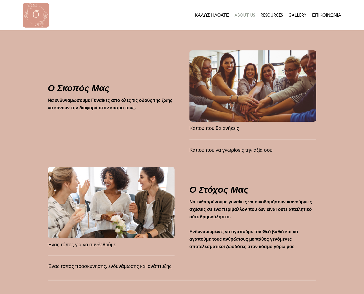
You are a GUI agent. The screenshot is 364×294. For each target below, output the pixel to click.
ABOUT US (244, 15)
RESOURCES (272, 15)
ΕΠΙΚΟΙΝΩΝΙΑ (326, 15)
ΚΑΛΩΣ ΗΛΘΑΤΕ (212, 15)
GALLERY (297, 15)
